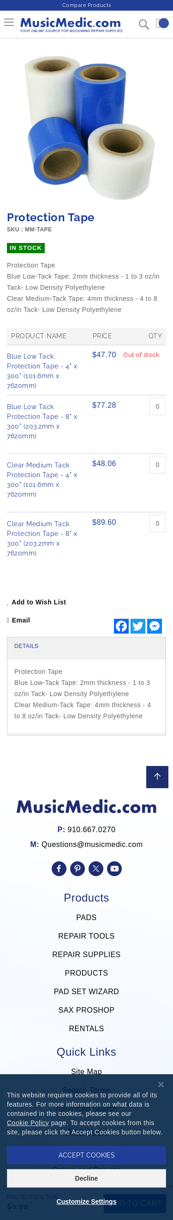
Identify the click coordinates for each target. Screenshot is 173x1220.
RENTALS (86, 1029)
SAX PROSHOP (87, 1010)
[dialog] (86, 1147)
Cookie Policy (28, 1123)
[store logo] (71, 28)
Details (26, 646)
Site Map (86, 1072)
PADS (86, 917)
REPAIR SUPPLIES (86, 955)
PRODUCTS (86, 973)
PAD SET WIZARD (86, 992)
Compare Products (86, 5)
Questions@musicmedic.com (92, 844)
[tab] (86, 647)
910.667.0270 (92, 830)
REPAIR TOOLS (86, 936)
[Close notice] (161, 1084)
